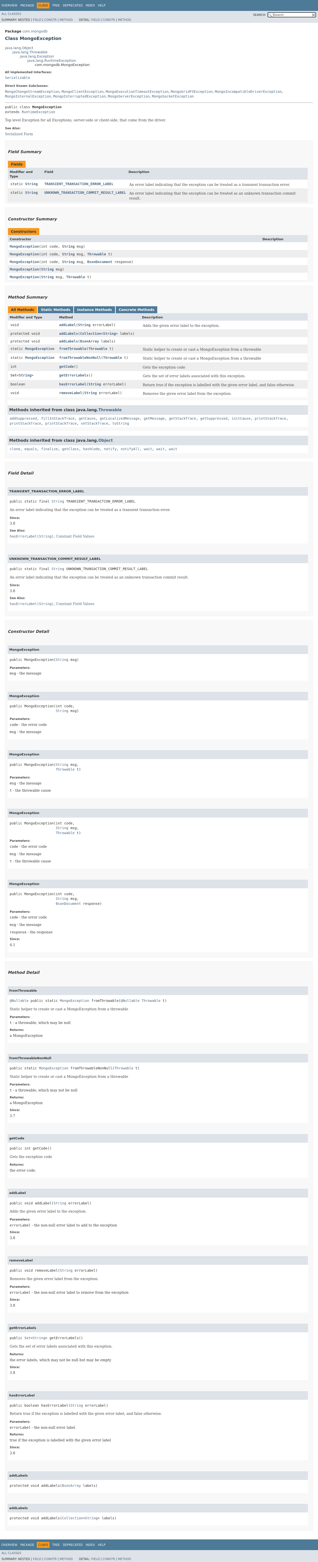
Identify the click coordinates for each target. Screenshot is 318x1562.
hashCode (91, 449)
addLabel (67, 325)
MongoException (24, 246)
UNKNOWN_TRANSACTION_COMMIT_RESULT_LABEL (85, 193)
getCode (66, 367)
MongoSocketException (173, 96)
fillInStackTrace (58, 418)
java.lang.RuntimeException (51, 61)
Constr (50, 20)
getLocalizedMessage (119, 418)
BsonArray (89, 341)
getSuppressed (214, 418)
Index (90, 5)
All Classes (11, 14)
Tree (56, 5)
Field (37, 20)
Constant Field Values (75, 536)
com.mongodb (34, 31)
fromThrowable (72, 349)
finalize (49, 449)
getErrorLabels (73, 375)
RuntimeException (38, 112)
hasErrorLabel (72, 384)
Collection (90, 334)
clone (15, 449)
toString (120, 423)
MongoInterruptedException (79, 96)
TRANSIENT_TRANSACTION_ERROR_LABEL (78, 184)
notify (110, 449)
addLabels (68, 334)
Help (102, 5)
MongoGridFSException (192, 92)
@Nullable (19, 1001)
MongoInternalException (28, 96)
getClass (70, 449)
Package (27, 5)
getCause (87, 418)
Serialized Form (19, 134)
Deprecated (73, 5)
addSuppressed (23, 418)
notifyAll (130, 449)
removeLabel (70, 393)
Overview (9, 5)
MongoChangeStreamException (32, 92)
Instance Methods (94, 310)
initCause (241, 418)
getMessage (154, 418)
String (31, 184)
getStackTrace (182, 418)
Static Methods (55, 310)
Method (66, 20)
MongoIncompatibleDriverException (248, 92)
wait (148, 449)
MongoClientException (83, 92)
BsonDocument (99, 262)
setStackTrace (94, 423)
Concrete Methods (137, 310)
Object (105, 440)
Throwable (96, 254)
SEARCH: (259, 15)
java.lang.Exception (37, 56)
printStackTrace (270, 418)
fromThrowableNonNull (80, 358)
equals (30, 449)
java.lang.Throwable (29, 52)
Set (13, 375)
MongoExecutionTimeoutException (137, 92)
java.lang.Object (19, 48)
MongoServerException (129, 96)
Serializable (17, 78)
